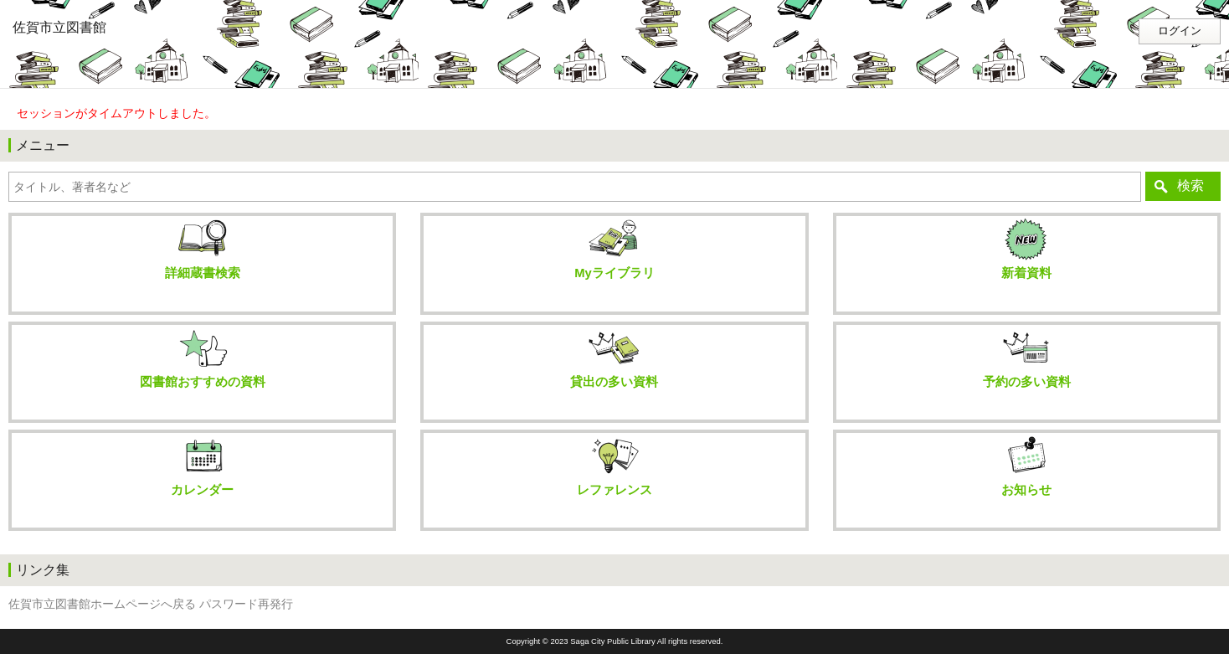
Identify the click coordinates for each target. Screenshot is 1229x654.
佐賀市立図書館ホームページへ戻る (102, 604)
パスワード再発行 (246, 604)
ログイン (1179, 31)
